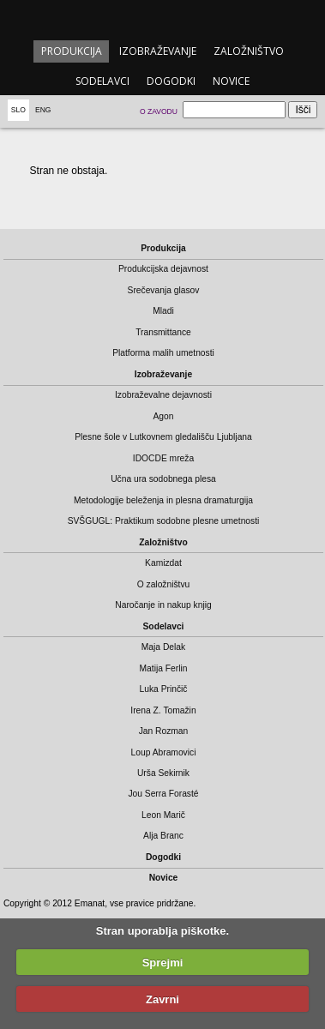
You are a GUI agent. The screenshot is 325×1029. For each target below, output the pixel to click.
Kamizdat (163, 563)
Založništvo (249, 51)
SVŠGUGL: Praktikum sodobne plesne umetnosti (164, 521)
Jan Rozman (164, 731)
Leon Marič (163, 815)
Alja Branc (163, 835)
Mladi (163, 311)
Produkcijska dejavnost (163, 269)
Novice (231, 81)
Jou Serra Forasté (163, 793)
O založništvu (163, 584)
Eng (43, 109)
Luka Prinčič (164, 689)
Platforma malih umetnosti (163, 353)
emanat (162, 18)
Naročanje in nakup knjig (163, 605)
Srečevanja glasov (164, 290)
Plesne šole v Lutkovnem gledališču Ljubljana (163, 437)
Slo (18, 109)
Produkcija (71, 51)
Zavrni (162, 999)
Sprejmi (163, 962)
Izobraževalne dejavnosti (163, 395)
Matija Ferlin (164, 668)
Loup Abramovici (163, 752)
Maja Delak (163, 647)
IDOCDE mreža (163, 458)
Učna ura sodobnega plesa (163, 479)
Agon (163, 416)
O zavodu (159, 111)
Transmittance (163, 332)
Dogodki (171, 81)
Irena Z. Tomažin (163, 710)
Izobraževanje (157, 51)
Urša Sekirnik (163, 773)
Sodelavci (102, 81)
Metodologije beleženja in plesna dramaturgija (163, 500)
